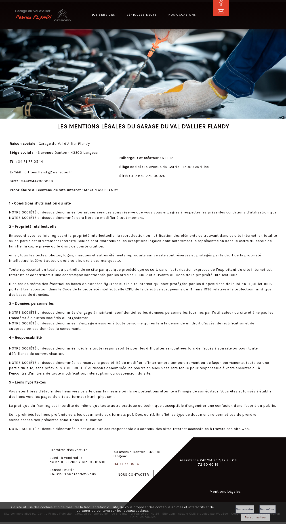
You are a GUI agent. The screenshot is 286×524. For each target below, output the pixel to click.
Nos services (103, 15)
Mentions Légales (225, 491)
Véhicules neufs (141, 15)
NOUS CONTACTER (133, 474)
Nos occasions (182, 15)
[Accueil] (32, 15)
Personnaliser (256, 517)
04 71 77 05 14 (126, 464)
